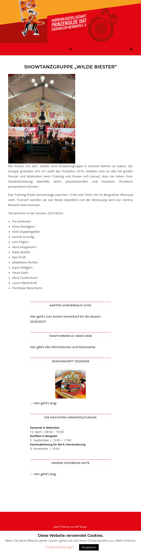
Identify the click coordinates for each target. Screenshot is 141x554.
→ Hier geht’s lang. (43, 474)
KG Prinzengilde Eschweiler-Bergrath (70, 19)
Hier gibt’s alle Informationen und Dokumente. (63, 347)
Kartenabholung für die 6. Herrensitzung (58, 444)
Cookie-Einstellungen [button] (59, 547)
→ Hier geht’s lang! (43, 403)
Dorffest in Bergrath (43, 436)
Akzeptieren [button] (89, 547)
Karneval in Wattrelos (44, 427)
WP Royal (80, 527)
